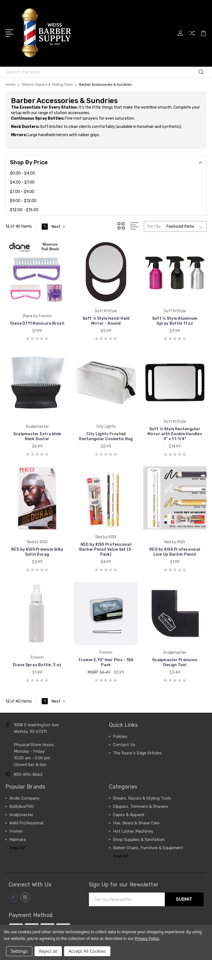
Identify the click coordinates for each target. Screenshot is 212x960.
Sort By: (154, 226)
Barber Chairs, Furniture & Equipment (148, 847)
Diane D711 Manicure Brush (37, 323)
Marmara (17, 839)
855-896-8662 (28, 774)
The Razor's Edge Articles (137, 753)
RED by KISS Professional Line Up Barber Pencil (174, 552)
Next (58, 226)
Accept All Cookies (87, 951)
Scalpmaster (21, 814)
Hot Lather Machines (133, 831)
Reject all (48, 951)
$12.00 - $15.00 (24, 210)
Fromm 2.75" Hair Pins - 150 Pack (106, 662)
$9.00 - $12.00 (23, 200)
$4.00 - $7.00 (22, 182)
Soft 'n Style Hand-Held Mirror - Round (106, 321)
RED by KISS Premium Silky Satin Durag (37, 552)
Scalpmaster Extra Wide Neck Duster (37, 436)
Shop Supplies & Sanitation (139, 839)
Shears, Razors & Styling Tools (142, 798)
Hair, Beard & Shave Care (136, 823)
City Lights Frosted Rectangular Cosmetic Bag (106, 436)
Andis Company (24, 798)
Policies (120, 736)
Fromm (16, 831)
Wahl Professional (26, 823)
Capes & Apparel (128, 814)
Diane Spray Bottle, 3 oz (37, 665)
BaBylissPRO (21, 806)
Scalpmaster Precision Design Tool (174, 662)
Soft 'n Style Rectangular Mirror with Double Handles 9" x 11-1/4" (174, 434)
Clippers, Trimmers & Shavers (140, 806)
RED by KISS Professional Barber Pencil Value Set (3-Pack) (106, 549)
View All (17, 847)
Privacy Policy (147, 938)
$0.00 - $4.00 (22, 173)
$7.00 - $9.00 (22, 191)
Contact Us (124, 744)
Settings (19, 951)
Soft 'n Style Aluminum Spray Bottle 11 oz (175, 321)
